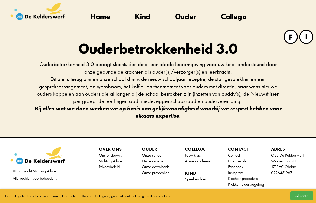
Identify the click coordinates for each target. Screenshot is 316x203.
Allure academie (198, 161)
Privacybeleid (109, 167)
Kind (143, 17)
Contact (234, 155)
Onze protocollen (156, 172)
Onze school (152, 155)
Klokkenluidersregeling (246, 184)
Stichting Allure (110, 161)
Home (100, 17)
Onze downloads (155, 167)
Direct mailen (238, 161)
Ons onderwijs (110, 155)
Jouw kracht (194, 155)
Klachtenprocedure (243, 178)
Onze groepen (153, 161)
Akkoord (301, 196)
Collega (234, 17)
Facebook (235, 167)
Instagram (236, 172)
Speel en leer (195, 179)
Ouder (185, 17)
